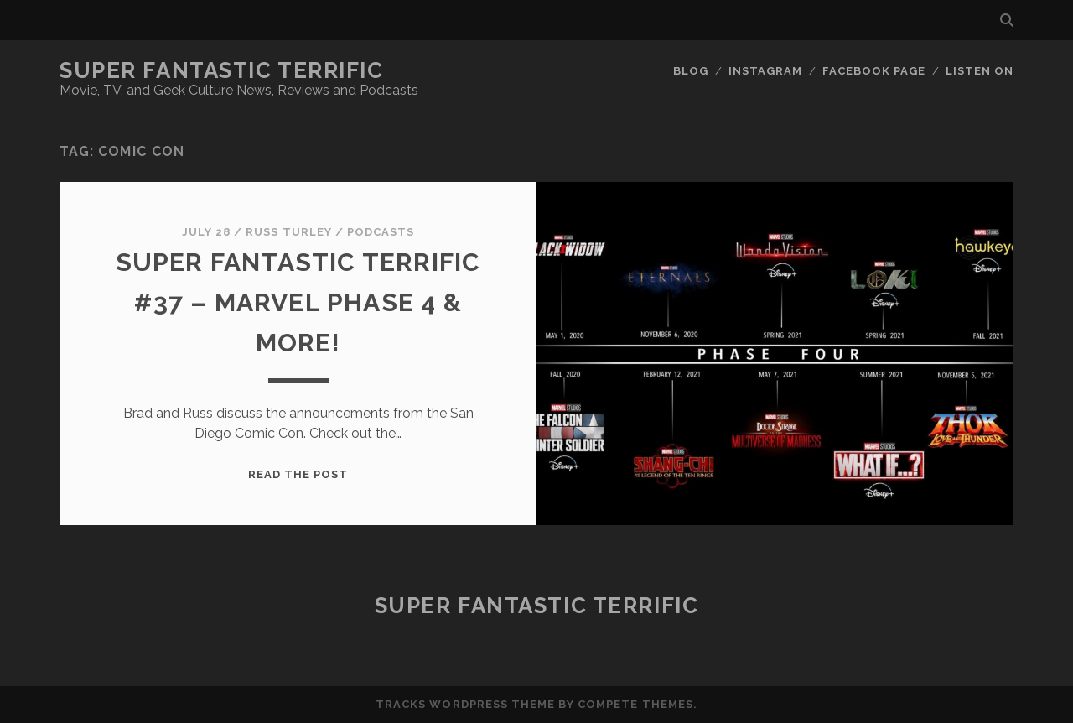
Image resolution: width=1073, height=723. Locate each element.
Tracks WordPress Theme (465, 704)
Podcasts (380, 232)
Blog (690, 71)
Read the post (298, 474)
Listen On (979, 71)
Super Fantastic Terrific (221, 70)
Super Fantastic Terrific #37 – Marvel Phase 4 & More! (298, 302)
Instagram (765, 71)
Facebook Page (874, 71)
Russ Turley (288, 232)
